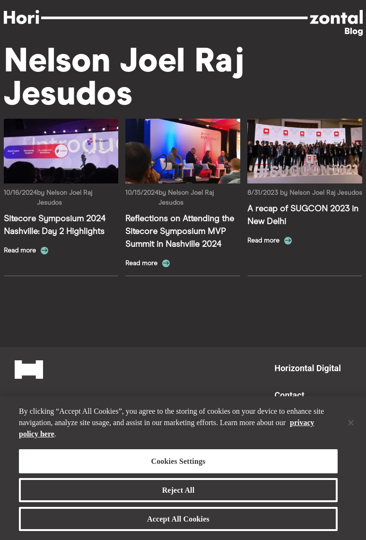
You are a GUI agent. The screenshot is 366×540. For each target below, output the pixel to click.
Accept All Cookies (178, 523)
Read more (21, 250)
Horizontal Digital (308, 368)
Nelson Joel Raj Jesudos (325, 193)
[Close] (350, 426)
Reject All (178, 494)
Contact (290, 395)
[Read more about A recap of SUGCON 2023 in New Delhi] (304, 151)
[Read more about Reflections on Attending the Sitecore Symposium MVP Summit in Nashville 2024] (182, 151)
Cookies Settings (178, 465)
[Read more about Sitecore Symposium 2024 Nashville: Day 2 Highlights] (61, 151)
